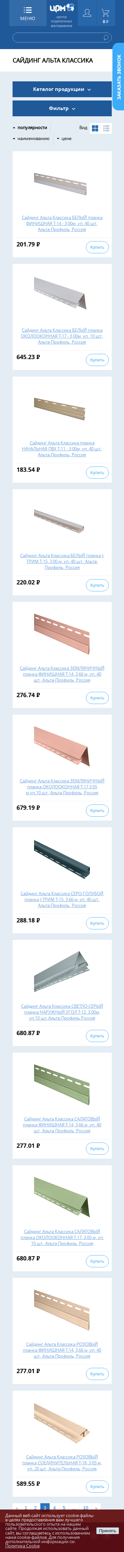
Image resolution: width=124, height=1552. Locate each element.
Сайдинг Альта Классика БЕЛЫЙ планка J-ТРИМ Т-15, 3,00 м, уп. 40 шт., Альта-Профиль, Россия (62, 561)
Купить (97, 247)
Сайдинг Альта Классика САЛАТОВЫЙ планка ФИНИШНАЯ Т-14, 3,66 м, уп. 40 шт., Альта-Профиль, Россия (62, 1125)
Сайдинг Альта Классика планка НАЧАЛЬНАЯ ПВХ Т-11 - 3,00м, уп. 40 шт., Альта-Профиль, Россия (62, 449)
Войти (87, 13)
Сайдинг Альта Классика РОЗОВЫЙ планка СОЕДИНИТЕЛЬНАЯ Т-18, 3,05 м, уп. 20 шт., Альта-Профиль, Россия (62, 1463)
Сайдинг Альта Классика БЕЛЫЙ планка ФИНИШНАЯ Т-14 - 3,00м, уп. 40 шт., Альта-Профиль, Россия (62, 223)
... (74, 1507)
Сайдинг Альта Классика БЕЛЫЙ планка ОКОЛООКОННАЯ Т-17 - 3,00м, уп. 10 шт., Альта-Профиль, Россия (62, 336)
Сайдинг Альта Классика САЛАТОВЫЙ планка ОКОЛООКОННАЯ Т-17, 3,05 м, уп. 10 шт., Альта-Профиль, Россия (62, 1237)
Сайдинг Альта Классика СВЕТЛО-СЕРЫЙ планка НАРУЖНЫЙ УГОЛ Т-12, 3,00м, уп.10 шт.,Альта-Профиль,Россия (62, 1012)
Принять (107, 1530)
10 (85, 1507)
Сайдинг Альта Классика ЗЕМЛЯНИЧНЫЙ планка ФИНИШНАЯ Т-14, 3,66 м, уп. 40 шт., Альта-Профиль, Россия (62, 674)
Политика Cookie (22, 1546)
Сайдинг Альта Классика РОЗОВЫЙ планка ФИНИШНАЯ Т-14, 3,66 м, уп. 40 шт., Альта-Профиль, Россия (62, 1350)
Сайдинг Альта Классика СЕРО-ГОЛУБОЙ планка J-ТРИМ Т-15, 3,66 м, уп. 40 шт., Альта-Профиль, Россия (62, 899)
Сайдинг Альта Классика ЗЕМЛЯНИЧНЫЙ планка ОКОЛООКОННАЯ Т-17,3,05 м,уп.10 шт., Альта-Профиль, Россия (62, 787)
